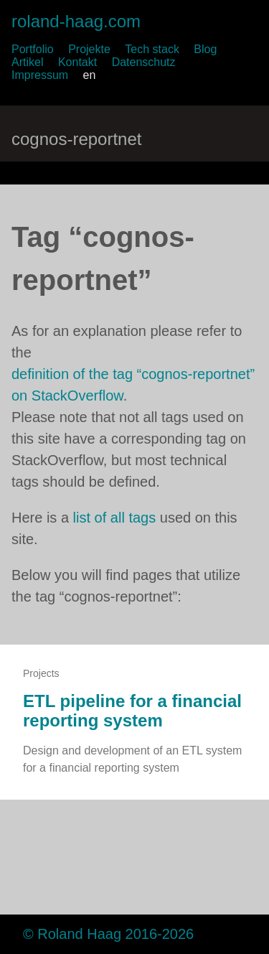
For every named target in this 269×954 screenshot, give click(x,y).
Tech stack (152, 49)
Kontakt (77, 62)
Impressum (39, 75)
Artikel (27, 62)
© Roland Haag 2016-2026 (108, 934)
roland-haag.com (76, 21)
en (89, 75)
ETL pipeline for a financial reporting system (132, 711)
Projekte (89, 49)
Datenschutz (144, 62)
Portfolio (32, 49)
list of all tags (114, 517)
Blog (205, 49)
